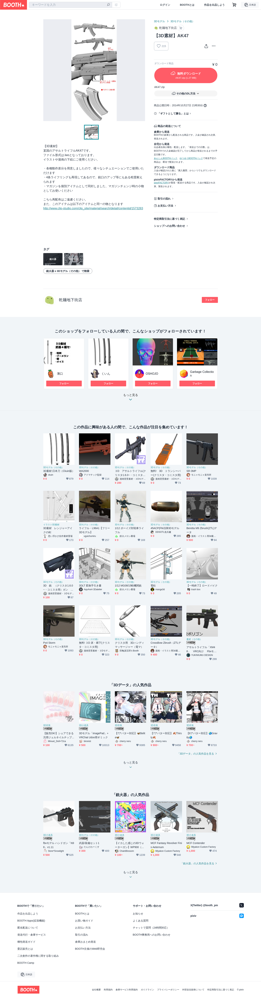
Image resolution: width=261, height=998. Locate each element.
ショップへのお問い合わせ (169, 225)
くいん (105, 373)
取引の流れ (164, 198)
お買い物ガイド (84, 920)
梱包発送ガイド (26, 941)
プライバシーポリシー (168, 990)
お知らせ (138, 913)
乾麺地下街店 (70, 300)
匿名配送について (27, 927)
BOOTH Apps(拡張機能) (31, 920)
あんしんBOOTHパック (165, 158)
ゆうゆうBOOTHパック (191, 158)
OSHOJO (152, 373)
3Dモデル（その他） (183, 21)
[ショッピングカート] (234, 5)
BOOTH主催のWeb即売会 (90, 948)
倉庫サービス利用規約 (127, 990)
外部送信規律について (193, 990)
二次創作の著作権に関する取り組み (38, 955)
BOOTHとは (187, 5)
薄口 (60, 373)
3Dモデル (159, 21)
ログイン (165, 5)
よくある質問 (140, 920)
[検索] (108, 5)
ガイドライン (147, 990)
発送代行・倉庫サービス (31, 934)
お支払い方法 (165, 205)
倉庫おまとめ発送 (85, 941)
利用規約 (108, 990)
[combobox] (70, 5)
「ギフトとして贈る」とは (173, 113)
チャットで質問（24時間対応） (151, 927)
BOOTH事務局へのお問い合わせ (152, 934)
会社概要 (96, 990)
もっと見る (130, 398)
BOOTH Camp (25, 962)
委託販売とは (25, 948)
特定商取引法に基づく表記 (169, 218)
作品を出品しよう (214, 5)
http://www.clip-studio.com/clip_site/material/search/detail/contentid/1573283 (93, 208)
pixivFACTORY (161, 182)
